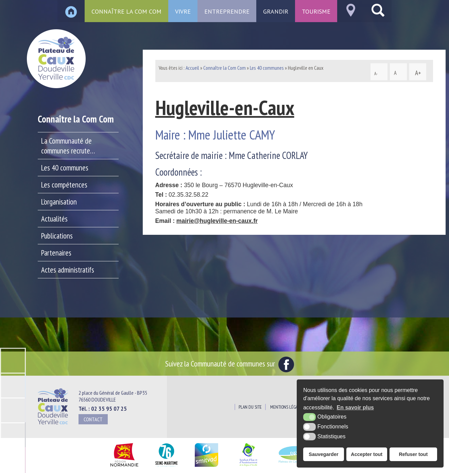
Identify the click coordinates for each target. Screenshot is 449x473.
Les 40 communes (64, 168)
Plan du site (250, 407)
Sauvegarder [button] (323, 454)
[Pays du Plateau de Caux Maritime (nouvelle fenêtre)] (295, 467)
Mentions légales (287, 407)
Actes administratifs (67, 270)
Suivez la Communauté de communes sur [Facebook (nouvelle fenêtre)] (229, 363)
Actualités (54, 219)
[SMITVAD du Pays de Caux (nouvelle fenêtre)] (206, 467)
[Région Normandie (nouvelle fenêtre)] (124, 467)
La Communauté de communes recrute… (68, 146)
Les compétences (64, 185)
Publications (57, 236)
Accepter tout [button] (366, 454)
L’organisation (59, 202)
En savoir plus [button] (355, 407)
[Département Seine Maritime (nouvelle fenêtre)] (166, 467)
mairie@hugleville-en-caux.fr (217, 220)
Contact (93, 419)
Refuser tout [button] (413, 454)
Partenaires (56, 253)
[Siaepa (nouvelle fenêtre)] (248, 467)
